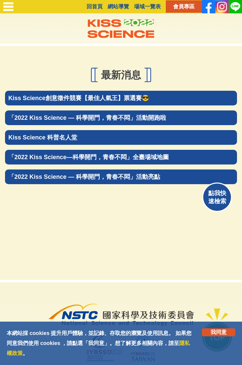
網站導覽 (118, 6)
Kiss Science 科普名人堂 (42, 137)
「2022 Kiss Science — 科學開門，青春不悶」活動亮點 (84, 176)
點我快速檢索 (217, 197)
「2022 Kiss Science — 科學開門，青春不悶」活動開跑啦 (87, 117)
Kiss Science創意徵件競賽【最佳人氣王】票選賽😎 (78, 98)
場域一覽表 (147, 6)
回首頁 (95, 6)
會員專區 (184, 6)
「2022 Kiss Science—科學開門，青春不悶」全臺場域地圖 (88, 157)
